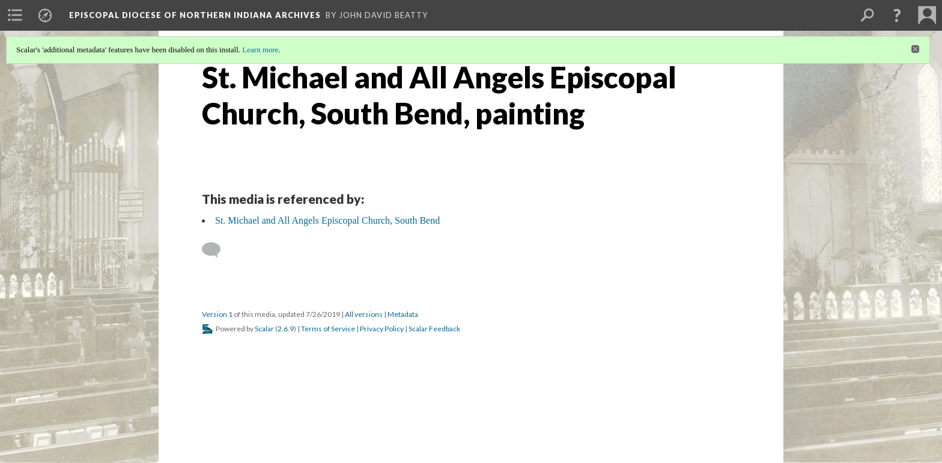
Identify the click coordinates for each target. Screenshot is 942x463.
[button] (897, 15)
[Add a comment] (216, 250)
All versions (364, 314)
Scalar (264, 328)
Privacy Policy (382, 328)
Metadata (402, 314)
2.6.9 (286, 328)
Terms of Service (328, 328)
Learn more (260, 49)
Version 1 (217, 314)
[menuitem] (15, 15)
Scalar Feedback (434, 328)
